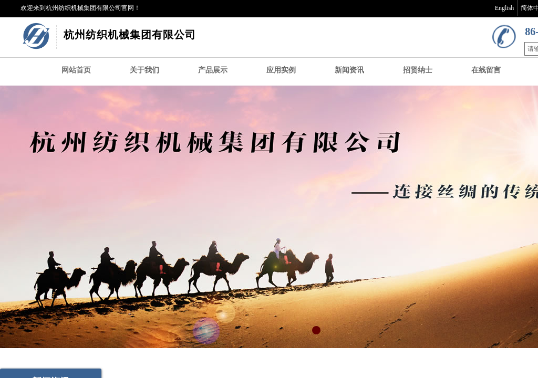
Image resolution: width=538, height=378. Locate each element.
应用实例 (281, 70)
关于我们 (144, 70)
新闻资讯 (349, 70)
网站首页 (76, 70)
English (504, 8)
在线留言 (486, 70)
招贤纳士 (417, 70)
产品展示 (212, 70)
